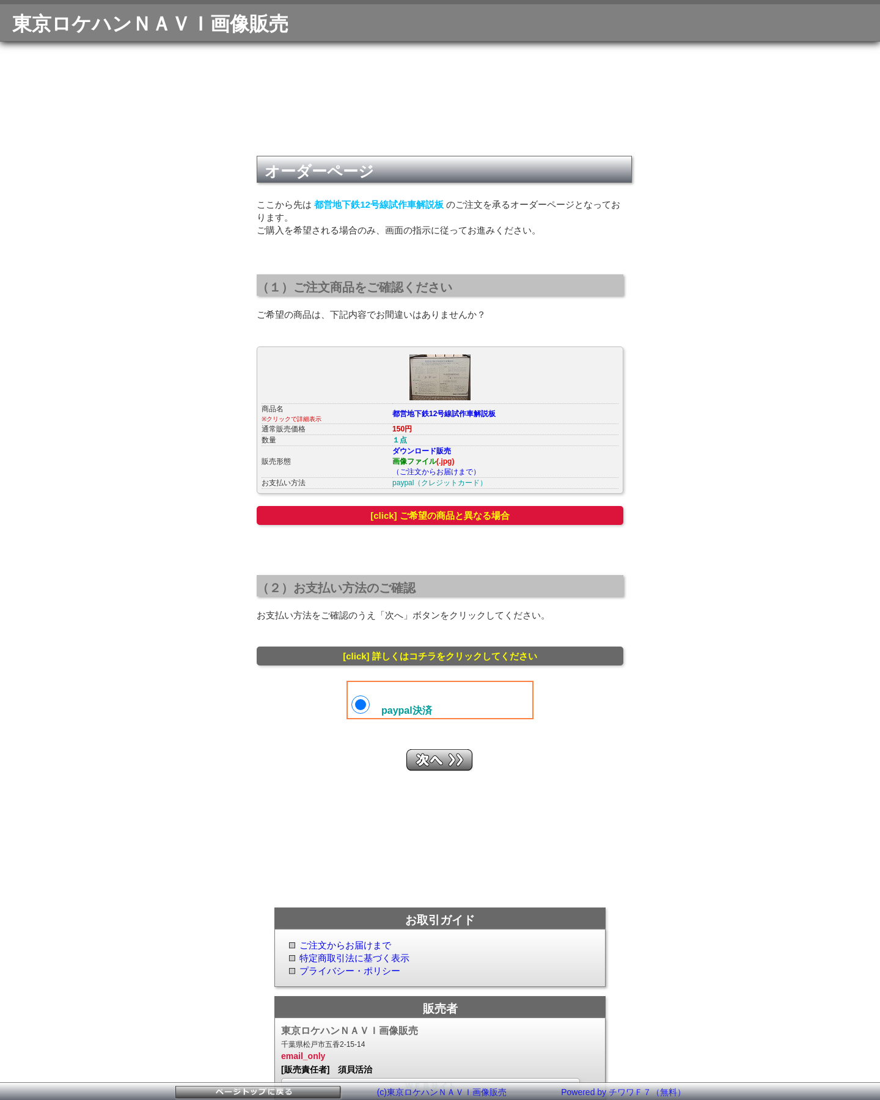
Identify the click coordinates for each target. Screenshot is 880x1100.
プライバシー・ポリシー (349, 971)
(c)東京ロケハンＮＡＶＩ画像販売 (442, 1092)
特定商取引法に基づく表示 (354, 958)
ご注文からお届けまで (345, 945)
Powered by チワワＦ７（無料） (623, 1092)
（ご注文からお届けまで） (436, 472)
